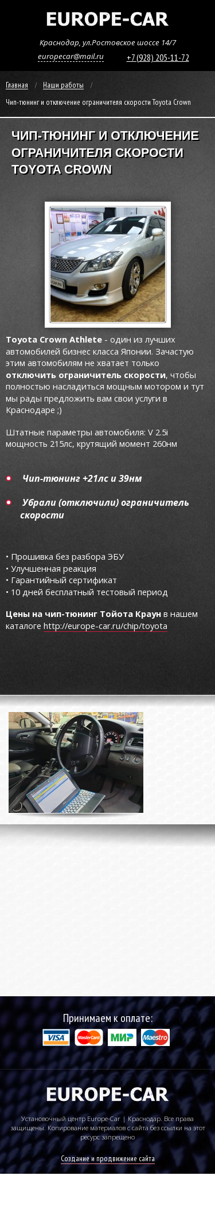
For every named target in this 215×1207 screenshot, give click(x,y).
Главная (17, 85)
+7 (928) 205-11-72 (158, 57)
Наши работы (63, 85)
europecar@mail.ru (71, 56)
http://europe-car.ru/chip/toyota (105, 625)
